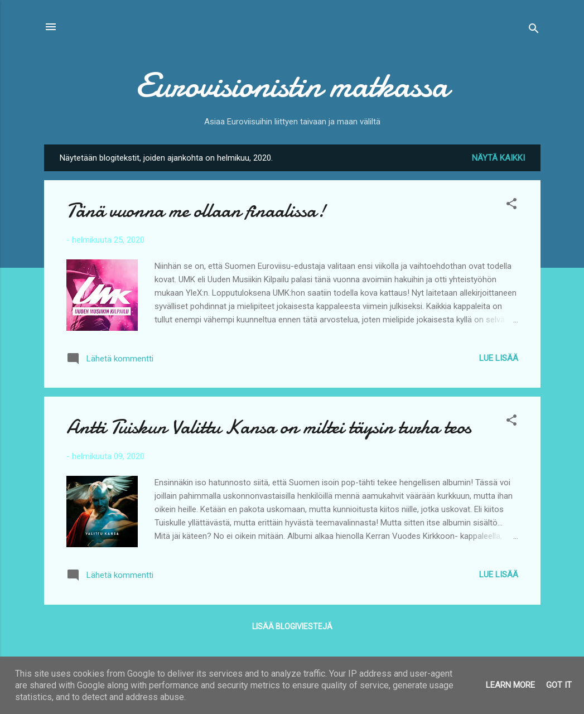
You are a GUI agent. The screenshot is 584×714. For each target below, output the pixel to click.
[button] (511, 205)
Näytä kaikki (498, 158)
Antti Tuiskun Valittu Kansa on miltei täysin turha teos (268, 427)
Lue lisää (498, 358)
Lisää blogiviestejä (292, 626)
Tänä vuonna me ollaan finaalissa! (196, 210)
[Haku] (533, 30)
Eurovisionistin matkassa (292, 85)
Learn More (510, 685)
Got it (559, 685)
